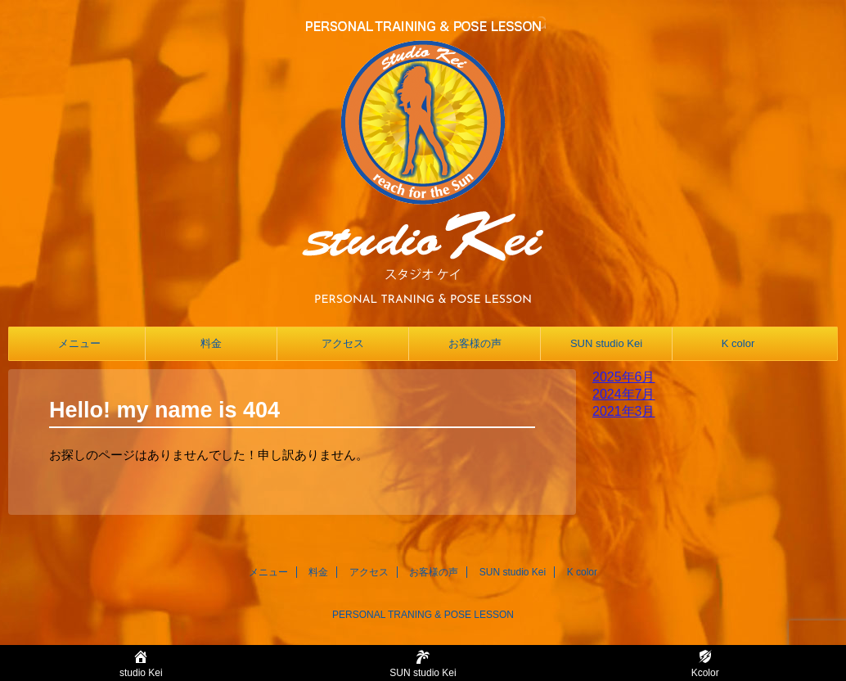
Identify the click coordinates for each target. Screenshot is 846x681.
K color (738, 343)
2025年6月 (623, 377)
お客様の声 (475, 343)
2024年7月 (623, 394)
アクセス (343, 343)
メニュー (79, 343)
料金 (211, 343)
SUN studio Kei (606, 343)
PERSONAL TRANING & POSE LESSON (423, 614)
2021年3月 (623, 411)
